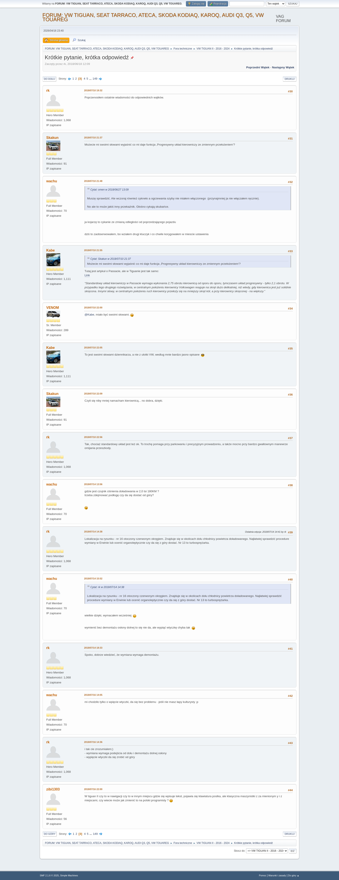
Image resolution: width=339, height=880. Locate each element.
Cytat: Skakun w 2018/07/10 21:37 (110, 258)
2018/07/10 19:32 (93, 90)
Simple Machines (69, 875)
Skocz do (239, 850)
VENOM (52, 307)
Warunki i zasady (277, 875)
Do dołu (49, 79)
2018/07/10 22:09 (93, 393)
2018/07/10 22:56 (93, 437)
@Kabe (89, 314)
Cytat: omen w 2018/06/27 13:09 (109, 189)
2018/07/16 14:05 (93, 695)
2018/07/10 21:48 (93, 181)
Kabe (50, 250)
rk (48, 90)
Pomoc (262, 875)
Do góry (49, 834)
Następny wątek (283, 67)
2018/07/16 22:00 (93, 789)
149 (95, 78)
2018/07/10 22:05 (93, 347)
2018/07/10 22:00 (93, 307)
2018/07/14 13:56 (93, 484)
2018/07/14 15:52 (93, 578)
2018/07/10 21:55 (93, 250)
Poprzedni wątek (257, 67)
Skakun (52, 137)
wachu (51, 181)
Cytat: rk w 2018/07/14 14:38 (107, 587)
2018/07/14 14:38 (93, 531)
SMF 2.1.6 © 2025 (49, 875)
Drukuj (289, 79)
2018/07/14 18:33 (93, 647)
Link (87, 275)
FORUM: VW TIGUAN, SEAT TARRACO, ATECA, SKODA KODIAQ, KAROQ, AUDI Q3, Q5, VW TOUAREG (153, 17)
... (90, 78)
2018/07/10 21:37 (93, 137)
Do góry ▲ (293, 875)
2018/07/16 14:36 (93, 742)
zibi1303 (53, 789)
